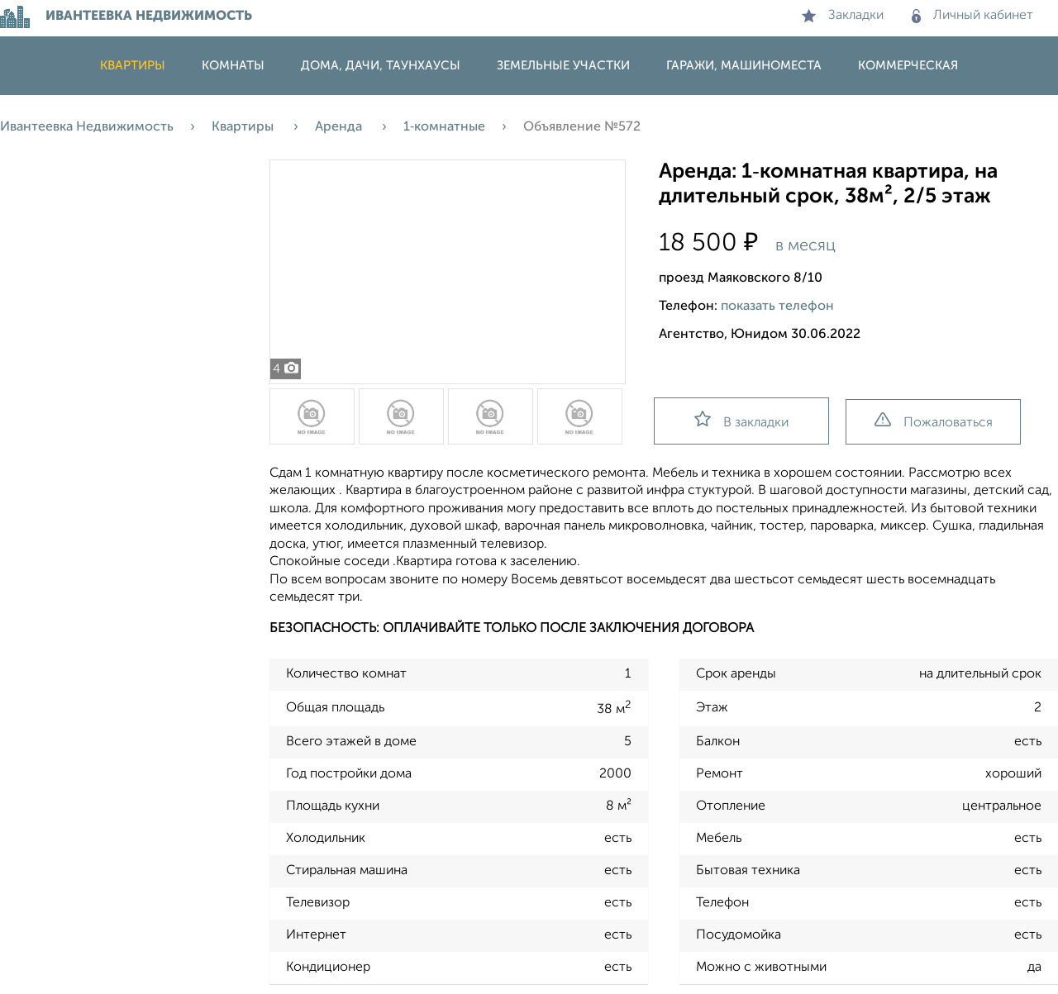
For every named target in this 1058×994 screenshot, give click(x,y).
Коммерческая (908, 65)
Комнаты (233, 65)
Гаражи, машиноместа (744, 65)
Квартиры (132, 65)
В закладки (741, 420)
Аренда (340, 127)
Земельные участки (563, 65)
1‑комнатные (444, 127)
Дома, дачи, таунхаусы (380, 65)
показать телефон (777, 306)
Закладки (843, 15)
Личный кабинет (972, 15)
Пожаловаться (934, 421)
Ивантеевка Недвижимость (87, 127)
